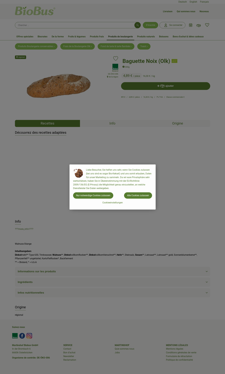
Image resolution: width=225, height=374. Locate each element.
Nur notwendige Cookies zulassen (93, 195)
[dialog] (112, 187)
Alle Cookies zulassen (138, 195)
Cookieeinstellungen (112, 202)
